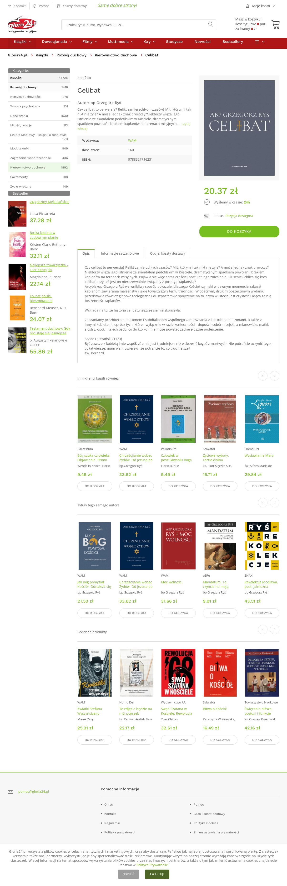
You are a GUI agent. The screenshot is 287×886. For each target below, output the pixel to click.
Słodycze (174, 45)
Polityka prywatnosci (119, 831)
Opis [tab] (86, 255)
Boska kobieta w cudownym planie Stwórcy (44, 241)
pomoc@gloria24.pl (33, 790)
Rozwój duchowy (73, 58)
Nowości (203, 45)
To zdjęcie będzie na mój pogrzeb (135, 711)
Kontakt (110, 812)
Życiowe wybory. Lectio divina (216, 459)
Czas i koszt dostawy (209, 812)
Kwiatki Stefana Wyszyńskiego (89, 711)
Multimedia (118, 45)
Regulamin (112, 822)
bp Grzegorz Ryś (106, 106)
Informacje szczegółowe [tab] (120, 255)
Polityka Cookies (206, 822)
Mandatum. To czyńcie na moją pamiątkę (215, 587)
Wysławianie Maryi (259, 457)
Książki (20, 45)
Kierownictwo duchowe (119, 58)
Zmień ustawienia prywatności (216, 831)
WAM (132, 143)
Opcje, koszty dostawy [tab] (167, 255)
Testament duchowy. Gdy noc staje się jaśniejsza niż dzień (50, 336)
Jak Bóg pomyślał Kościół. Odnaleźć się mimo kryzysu (94, 587)
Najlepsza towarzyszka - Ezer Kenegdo (49, 270)
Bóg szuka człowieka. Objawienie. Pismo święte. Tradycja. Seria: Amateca (94, 464)
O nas (108, 803)
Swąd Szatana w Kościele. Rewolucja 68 (176, 713)
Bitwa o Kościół (215, 709)
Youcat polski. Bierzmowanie (41, 301)
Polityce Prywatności (152, 865)
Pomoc (199, 803)
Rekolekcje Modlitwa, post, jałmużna (261, 585)
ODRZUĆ (128, 874)
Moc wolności (171, 583)
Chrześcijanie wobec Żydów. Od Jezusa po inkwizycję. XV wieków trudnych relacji (136, 464)
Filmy (87, 45)
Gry (147, 45)
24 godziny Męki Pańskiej (50, 205)
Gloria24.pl (18, 58)
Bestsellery (232, 45)
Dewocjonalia (54, 45)
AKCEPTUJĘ (157, 874)
